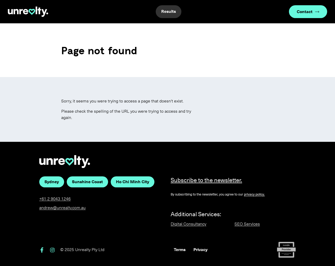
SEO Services (247, 223)
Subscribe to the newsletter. (206, 180)
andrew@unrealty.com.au (62, 207)
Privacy (200, 249)
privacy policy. (254, 194)
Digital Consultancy (188, 223)
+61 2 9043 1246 (55, 198)
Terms (180, 249)
